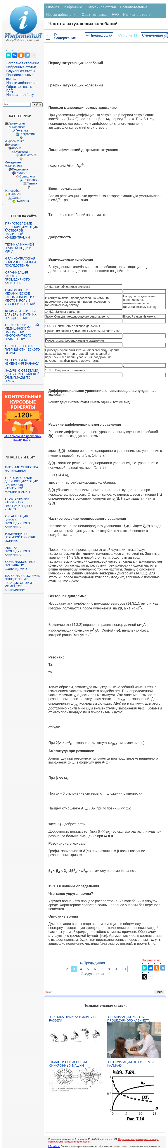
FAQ (9, 91)
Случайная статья (21, 71)
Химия (16, 197)
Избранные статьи (21, 67)
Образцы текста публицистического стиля (22, 349)
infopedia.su (54, 1146)
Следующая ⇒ (154, 35)
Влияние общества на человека (21, 468)
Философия (13, 190)
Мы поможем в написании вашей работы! (69, 1142)
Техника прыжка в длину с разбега (72, 1018)
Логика (17, 148)
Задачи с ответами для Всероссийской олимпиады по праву (22, 376)
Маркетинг (23, 151)
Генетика (22, 130)
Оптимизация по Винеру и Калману (130, 1063)
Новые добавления (22, 83)
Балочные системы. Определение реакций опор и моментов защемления (22, 583)
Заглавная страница (22, 63)
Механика (15, 166)
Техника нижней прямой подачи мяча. (19, 248)
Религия (21, 173)
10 (124, 969)
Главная (52, 7)
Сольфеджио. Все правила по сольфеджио (20, 565)
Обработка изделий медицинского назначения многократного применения (22, 332)
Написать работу (20, 95)
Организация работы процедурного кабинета (17, 278)
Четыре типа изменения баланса (22, 361)
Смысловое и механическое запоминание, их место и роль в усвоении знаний (20, 297)
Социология (27, 176)
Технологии (31, 180)
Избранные (73, 7)
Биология (18, 127)
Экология (22, 201)
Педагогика (20, 169)
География (27, 134)
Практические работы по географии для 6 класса (19, 504)
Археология (16, 123)
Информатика (14, 141)
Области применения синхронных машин (68, 1063)
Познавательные (133, 7)
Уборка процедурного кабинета (17, 551)
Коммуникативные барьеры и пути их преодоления (21, 314)
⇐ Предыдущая (99, 35)
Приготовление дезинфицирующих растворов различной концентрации (21, 230)
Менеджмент (14, 162)
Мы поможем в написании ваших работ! (22, 437)
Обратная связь (19, 87)
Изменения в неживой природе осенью (20, 537)
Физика (32, 183)
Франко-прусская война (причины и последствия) (20, 262)
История (14, 144)
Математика (28, 155)
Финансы (14, 194)
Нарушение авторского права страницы (138, 1139)
